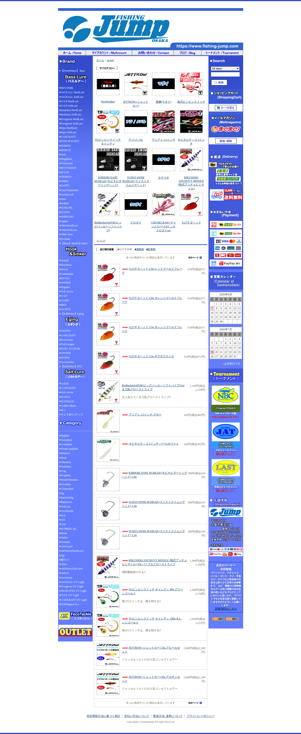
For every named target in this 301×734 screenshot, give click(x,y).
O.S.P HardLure (70, 101)
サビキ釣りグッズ (72, 414)
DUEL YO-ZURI (70, 348)
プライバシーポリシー (200, 716)
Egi (63, 555)
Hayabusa (66, 264)
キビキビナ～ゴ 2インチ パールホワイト (150, 443)
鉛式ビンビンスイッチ (191, 101)
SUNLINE (67, 207)
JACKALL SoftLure (72, 97)
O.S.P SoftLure (69, 105)
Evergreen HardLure (72, 119)
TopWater (66, 466)
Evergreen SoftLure (72, 123)
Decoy (64, 269)
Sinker (64, 537)
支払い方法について (136, 716)
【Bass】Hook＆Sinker (75, 250)
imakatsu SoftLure (71, 114)
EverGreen (67, 339)
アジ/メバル (135, 139)
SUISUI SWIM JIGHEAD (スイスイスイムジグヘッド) (135, 181)
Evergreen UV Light (72, 586)
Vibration (66, 462)
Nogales (65, 287)
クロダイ (135, 222)
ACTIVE (66, 309)
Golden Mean (68, 405)
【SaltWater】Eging (75, 320)
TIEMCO (66, 176)
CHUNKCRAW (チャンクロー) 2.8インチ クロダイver (163, 226)
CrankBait (66, 444)
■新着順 (151, 249)
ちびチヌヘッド (191, 222)
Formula (65, 239)
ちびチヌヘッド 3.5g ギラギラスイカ (148, 356)
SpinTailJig (67, 497)
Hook (64, 533)
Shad (63, 457)
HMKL (65, 181)
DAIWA (65, 212)
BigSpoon (66, 502)
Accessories (67, 362)
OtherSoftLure (69, 230)
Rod (63, 515)
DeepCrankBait (69, 448)
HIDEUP (66, 150)
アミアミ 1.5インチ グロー (141, 414)
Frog (63, 471)
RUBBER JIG (69, 528)
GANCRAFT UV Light (74, 599)
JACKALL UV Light (72, 582)
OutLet (65, 573)
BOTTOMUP (68, 168)
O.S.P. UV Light (70, 595)
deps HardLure (69, 128)
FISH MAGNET (70, 141)
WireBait (66, 484)
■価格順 (139, 249)
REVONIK (67, 88)
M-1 (63, 410)
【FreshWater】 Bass (75, 77)
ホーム (100, 60)
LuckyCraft (67, 194)
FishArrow (67, 163)
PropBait (66, 475)
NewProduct (108, 101)
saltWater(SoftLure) (72, 568)
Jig (62, 493)
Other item (67, 234)
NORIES (66, 145)
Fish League (67, 344)
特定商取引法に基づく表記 (103, 716)
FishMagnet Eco (70, 604)
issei (63, 154)
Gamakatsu (67, 274)
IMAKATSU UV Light (74, 590)
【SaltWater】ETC (75, 373)
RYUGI (65, 278)
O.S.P (64, 295)
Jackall (64, 260)
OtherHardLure (69, 225)
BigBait (65, 435)
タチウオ (163, 177)
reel (63, 519)
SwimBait (66, 440)
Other (64, 564)
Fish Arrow (67, 291)
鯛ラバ (65, 559)
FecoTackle (67, 511)
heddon (65, 203)
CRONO (66, 330)
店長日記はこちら (226, 608)
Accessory (66, 577)
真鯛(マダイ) (163, 101)
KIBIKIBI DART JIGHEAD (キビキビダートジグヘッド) (108, 181)
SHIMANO (67, 216)
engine (64, 221)
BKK (64, 305)
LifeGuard (66, 546)
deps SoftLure (69, 132)
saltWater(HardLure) (72, 550)
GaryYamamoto (69, 190)
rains (63, 199)
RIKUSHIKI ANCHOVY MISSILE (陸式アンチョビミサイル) (191, 183)
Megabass (66, 159)
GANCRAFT (68, 136)
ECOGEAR (67, 401)
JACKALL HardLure (73, 92)
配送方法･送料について (168, 716)
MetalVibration (69, 479)
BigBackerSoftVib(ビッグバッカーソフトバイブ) (108, 226)
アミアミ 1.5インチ (163, 139)
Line (63, 524)
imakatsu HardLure (71, 110)
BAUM (65, 172)
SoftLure (66, 506)
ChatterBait (67, 488)
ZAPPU (65, 185)
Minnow (65, 453)
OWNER (66, 282)
